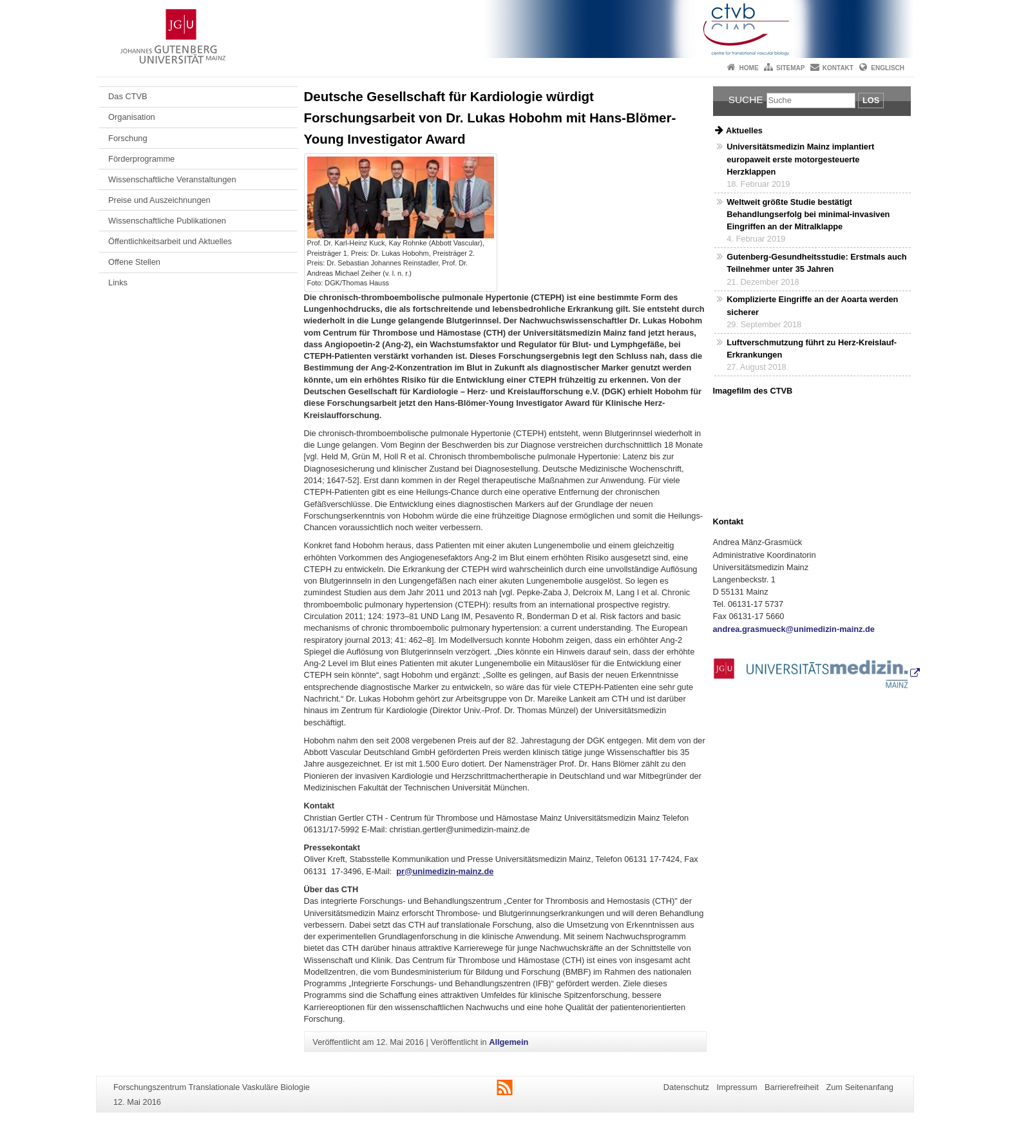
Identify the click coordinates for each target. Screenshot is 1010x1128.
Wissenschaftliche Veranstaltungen (172, 179)
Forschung (127, 138)
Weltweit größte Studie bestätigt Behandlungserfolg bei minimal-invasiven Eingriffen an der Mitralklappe (808, 214)
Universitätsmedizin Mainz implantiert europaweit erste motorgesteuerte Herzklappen (800, 159)
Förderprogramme (141, 159)
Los (870, 100)
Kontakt (838, 68)
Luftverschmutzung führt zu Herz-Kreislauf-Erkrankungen (812, 348)
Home (749, 68)
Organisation (131, 117)
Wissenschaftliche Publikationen (167, 220)
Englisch (887, 68)
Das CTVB (127, 96)
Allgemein (508, 1042)
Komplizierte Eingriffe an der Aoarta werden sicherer (812, 305)
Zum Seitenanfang (859, 1087)
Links (118, 282)
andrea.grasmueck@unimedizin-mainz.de (794, 629)
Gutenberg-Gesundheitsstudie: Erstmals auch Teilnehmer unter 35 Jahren (816, 263)
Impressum (736, 1087)
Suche (746, 99)
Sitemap (790, 68)
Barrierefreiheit (792, 1087)
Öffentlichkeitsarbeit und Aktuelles (170, 241)
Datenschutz (686, 1087)
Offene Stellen (134, 262)
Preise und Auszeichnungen (159, 200)
